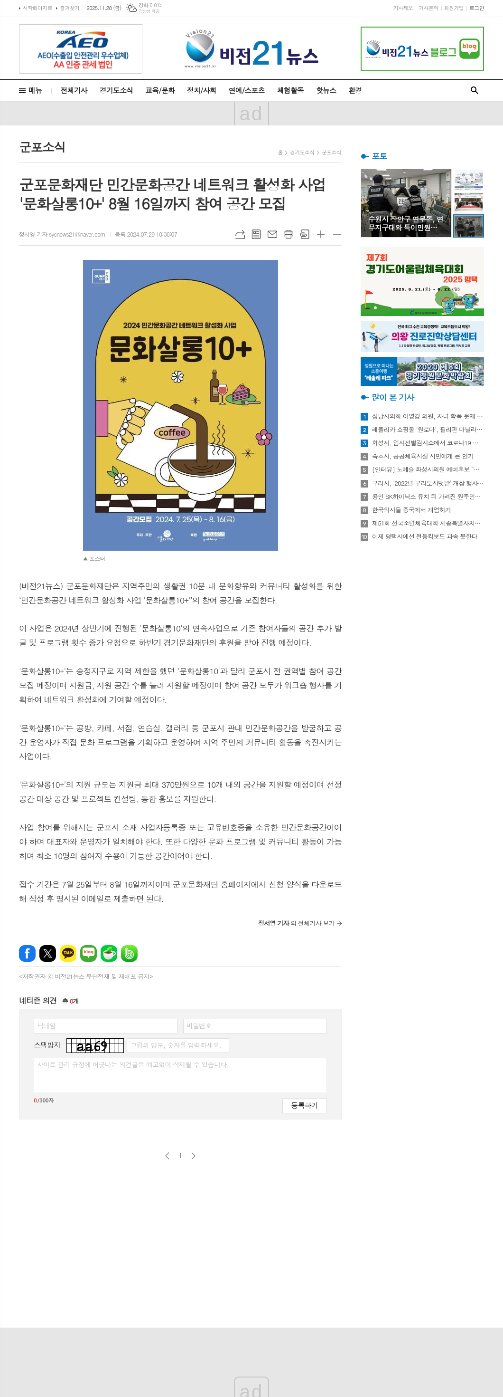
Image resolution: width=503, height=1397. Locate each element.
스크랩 (304, 234)
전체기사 (73, 90)
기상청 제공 (149, 11)
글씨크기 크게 (321, 234)
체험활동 (290, 90)
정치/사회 (201, 90)
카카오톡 (68, 953)
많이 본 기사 (393, 397)
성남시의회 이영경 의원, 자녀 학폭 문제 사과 (428, 416)
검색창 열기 (474, 90)
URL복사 (240, 234)
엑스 (47, 953)
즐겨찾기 (69, 7)
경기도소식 (116, 90)
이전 (167, 1155)
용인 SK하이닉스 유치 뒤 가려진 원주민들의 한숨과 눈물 (428, 496)
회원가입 (454, 7)
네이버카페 (109, 953)
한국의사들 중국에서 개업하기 (411, 510)
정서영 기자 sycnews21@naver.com (62, 234)
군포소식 (331, 152)
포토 (379, 156)
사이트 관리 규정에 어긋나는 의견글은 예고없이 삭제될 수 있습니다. (133, 1064)
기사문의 (428, 7)
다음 (193, 1155)
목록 (256, 234)
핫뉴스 (326, 90)
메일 (272, 234)
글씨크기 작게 (337, 234)
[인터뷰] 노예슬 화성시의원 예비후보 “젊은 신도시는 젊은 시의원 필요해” (428, 469)
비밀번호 (199, 1025)
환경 (355, 90)
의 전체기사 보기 (296, 923)
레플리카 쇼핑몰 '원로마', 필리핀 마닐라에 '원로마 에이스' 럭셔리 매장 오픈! (428, 429)
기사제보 (403, 7)
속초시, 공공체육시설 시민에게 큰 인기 (423, 456)
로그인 (476, 7)
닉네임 (46, 1025)
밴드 (129, 953)
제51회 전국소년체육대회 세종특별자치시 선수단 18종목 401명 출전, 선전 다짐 (428, 523)
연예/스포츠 (247, 90)
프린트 (288, 234)
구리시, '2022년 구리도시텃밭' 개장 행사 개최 (428, 483)
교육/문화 (160, 90)
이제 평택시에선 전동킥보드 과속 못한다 (424, 536)
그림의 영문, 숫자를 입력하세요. (175, 1045)
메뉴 (35, 90)
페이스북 (27, 953)
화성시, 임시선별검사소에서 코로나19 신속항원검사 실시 (428, 443)
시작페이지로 (37, 7)
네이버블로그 (88, 953)
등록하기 (304, 1105)
